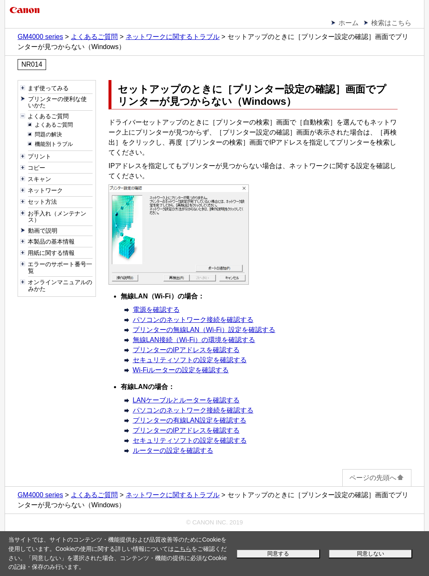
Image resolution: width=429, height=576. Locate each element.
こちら (182, 548)
